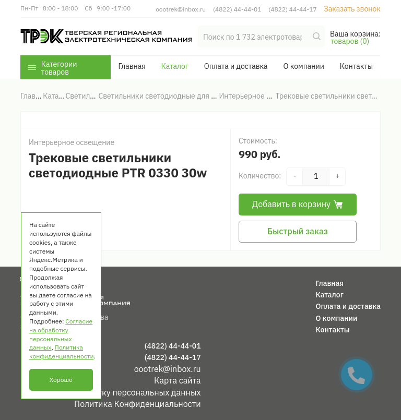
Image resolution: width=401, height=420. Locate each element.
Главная (131, 66)
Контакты (356, 66)
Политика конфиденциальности (61, 351)
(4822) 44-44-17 (292, 9)
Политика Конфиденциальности (137, 404)
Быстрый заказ (297, 231)
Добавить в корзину (297, 204)
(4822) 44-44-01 (237, 9)
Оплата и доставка (236, 66)
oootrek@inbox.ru (181, 9)
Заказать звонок (352, 9)
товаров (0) (350, 41)
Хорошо (61, 379)
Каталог (174, 66)
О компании (303, 66)
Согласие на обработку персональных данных (110, 392)
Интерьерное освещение (71, 142)
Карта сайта (177, 380)
